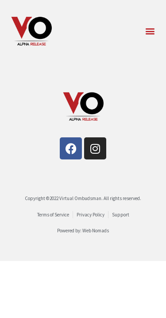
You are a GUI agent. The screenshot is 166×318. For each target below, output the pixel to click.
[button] (150, 31)
